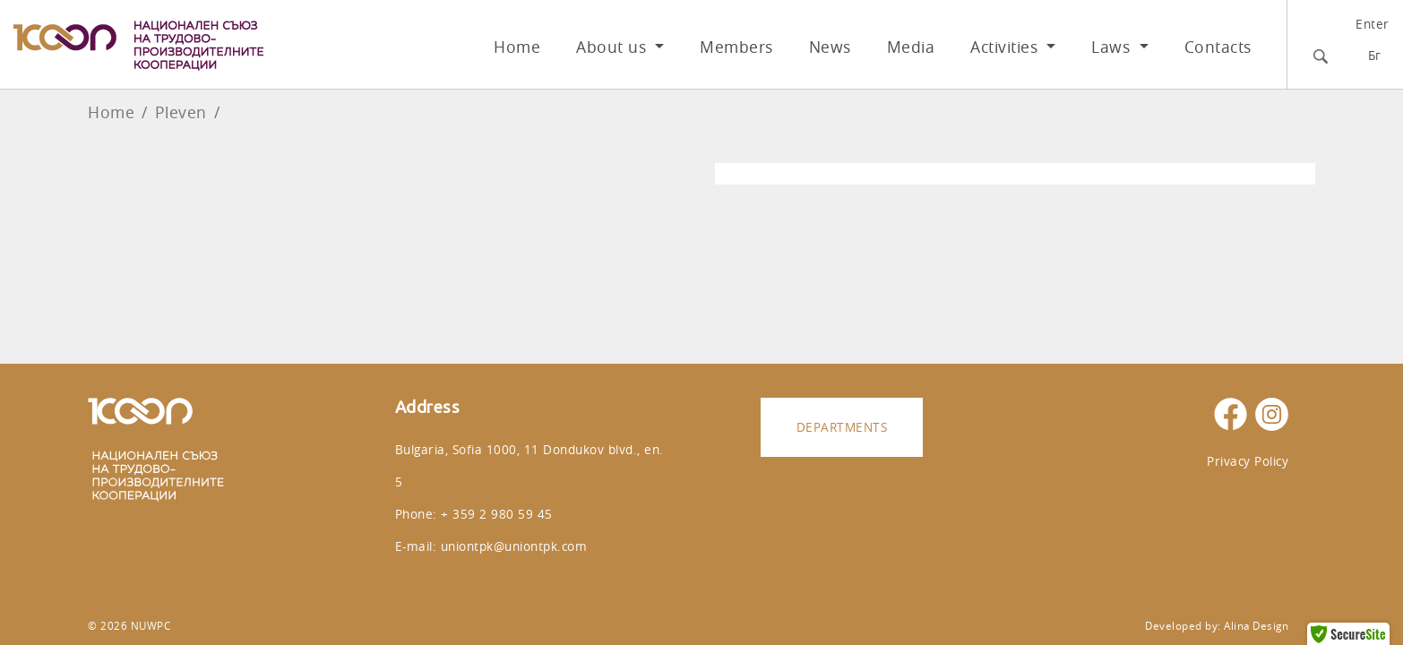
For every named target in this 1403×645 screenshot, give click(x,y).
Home (517, 47)
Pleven (181, 112)
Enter (1373, 23)
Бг (1374, 55)
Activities (1006, 47)
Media (911, 47)
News (830, 47)
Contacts (1218, 47)
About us (613, 47)
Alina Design (1256, 625)
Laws (1113, 47)
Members (736, 47)
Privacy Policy (1247, 460)
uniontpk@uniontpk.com (514, 546)
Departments (842, 426)
